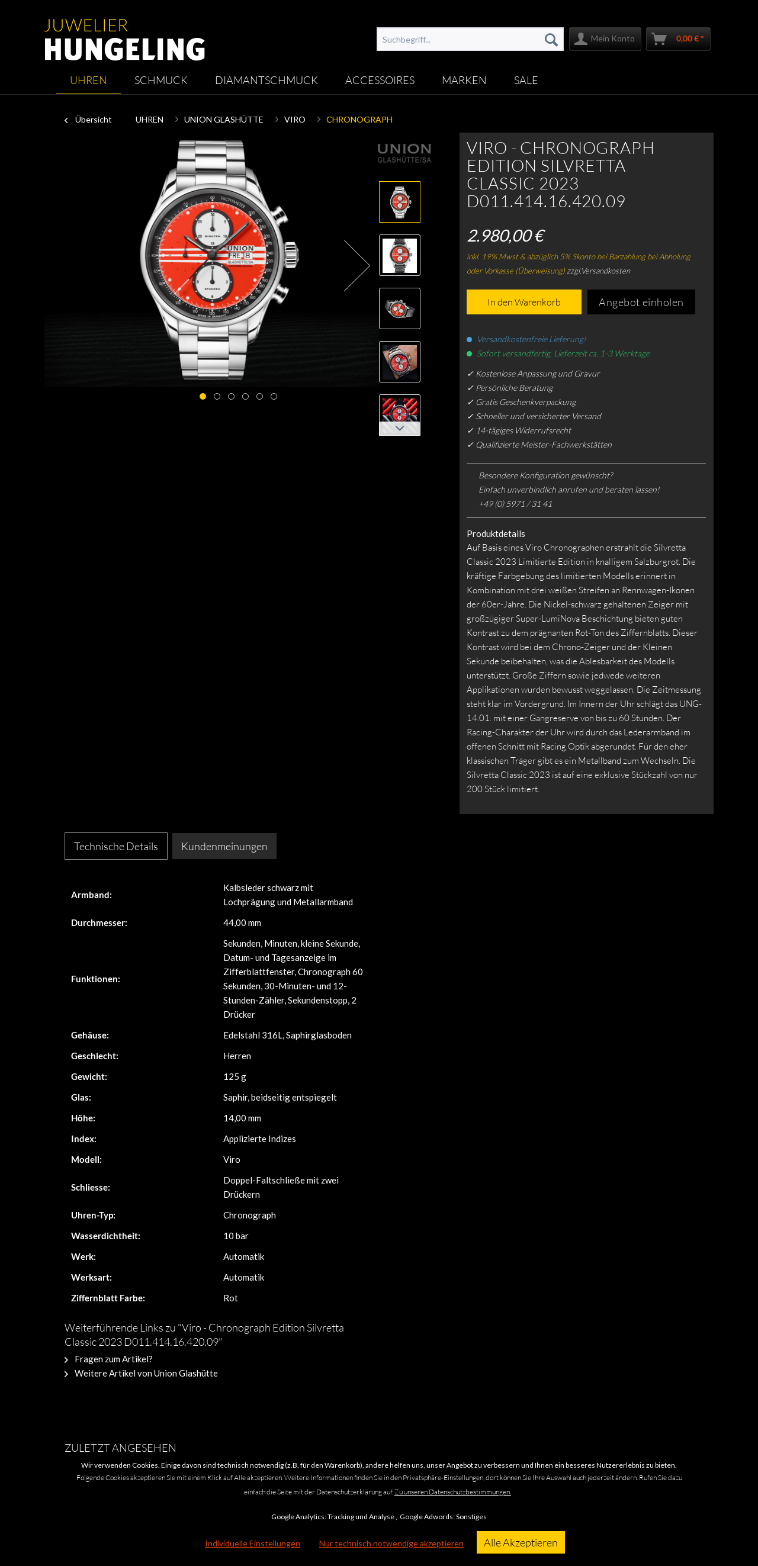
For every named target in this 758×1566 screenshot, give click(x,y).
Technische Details (116, 846)
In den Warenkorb (524, 302)
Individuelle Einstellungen (252, 1543)
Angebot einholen (641, 301)
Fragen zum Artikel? (109, 1358)
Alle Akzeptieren (521, 1542)
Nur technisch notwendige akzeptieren (391, 1543)
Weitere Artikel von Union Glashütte (141, 1373)
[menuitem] (470, 39)
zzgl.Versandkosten (598, 270)
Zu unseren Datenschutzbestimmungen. (452, 1491)
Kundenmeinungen (224, 846)
